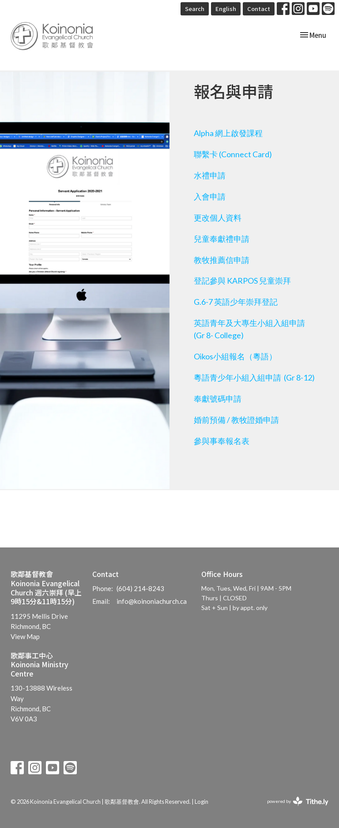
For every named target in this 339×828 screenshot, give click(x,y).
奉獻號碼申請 (217, 398)
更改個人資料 (217, 217)
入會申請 (210, 196)
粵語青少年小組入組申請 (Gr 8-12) (254, 377)
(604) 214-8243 (140, 588)
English (225, 8)
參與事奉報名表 (221, 441)
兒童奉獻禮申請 (221, 239)
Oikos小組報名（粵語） (235, 356)
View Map (25, 636)
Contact (258, 8)
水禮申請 (210, 175)
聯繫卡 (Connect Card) (233, 154)
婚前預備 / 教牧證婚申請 (236, 420)
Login (201, 801)
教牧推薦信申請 (221, 260)
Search (194, 8)
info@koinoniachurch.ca (152, 601)
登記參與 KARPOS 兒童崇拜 (242, 280)
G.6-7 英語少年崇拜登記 (236, 302)
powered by (297, 801)
